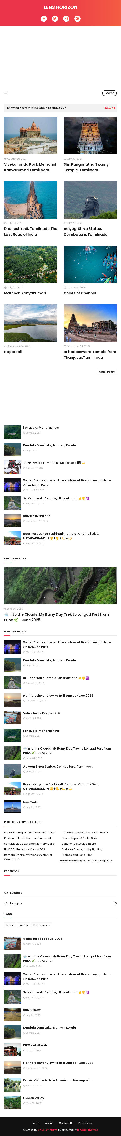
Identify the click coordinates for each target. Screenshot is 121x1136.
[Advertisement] (60, 57)
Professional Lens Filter (77, 855)
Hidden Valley (33, 1098)
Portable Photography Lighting (82, 849)
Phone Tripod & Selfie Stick (79, 838)
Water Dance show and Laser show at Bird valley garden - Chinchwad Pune (67, 482)
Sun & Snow (32, 1010)
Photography (61, 903)
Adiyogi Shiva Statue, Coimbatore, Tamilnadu (86, 231)
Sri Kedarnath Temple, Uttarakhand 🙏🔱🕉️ (56, 498)
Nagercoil (13, 351)
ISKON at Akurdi (35, 1045)
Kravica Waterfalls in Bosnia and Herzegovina (58, 1080)
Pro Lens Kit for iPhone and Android (27, 838)
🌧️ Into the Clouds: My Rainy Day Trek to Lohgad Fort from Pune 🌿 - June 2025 (56, 617)
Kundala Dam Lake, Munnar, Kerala (49, 445)
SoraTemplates (47, 1130)
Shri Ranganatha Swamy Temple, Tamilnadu (86, 167)
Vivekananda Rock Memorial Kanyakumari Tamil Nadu (30, 167)
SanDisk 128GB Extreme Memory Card (29, 844)
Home (35, 1123)
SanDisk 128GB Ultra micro (79, 844)
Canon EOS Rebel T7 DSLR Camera (85, 833)
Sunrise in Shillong (37, 516)
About (49, 1123)
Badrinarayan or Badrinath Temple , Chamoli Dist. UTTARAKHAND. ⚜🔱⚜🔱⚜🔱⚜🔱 (61, 536)
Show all (109, 108)
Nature (24, 925)
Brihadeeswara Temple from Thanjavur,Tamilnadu (90, 354)
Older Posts (107, 371)
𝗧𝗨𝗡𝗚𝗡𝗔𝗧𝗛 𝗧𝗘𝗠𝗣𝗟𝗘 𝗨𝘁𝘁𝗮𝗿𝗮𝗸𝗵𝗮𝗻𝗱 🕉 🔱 (54, 463)
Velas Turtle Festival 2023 (42, 713)
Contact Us (66, 1123)
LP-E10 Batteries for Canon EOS (24, 849)
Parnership (85, 1123)
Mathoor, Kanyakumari (25, 293)
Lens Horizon (60, 7)
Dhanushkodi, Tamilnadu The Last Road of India (30, 231)
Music (10, 925)
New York (30, 802)
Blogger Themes (87, 1130)
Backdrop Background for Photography (86, 861)
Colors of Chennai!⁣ (80, 293)
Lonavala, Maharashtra (41, 427)
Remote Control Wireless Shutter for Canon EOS (28, 857)
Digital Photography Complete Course (30, 833)
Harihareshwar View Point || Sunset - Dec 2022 (58, 696)
